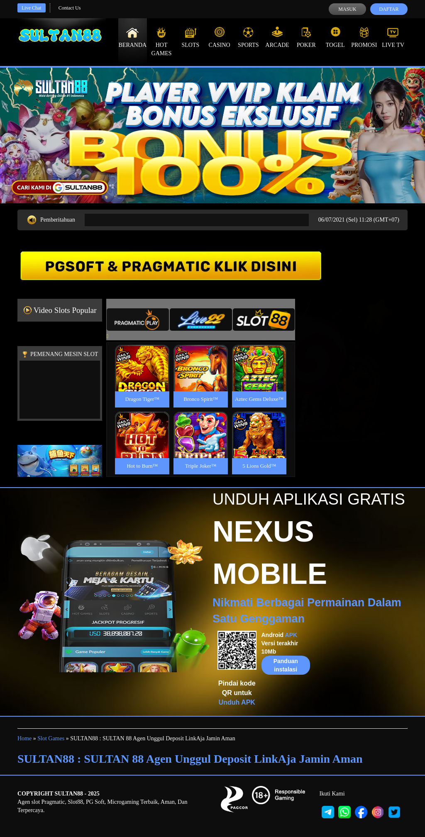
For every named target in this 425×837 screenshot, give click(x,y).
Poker (306, 37)
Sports (248, 37)
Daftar (388, 9)
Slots (190, 37)
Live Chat (32, 8)
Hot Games (161, 41)
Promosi (364, 37)
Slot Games (50, 738)
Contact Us (70, 8)
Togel (335, 37)
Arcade (277, 37)
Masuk (347, 9)
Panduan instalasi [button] (286, 665)
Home (24, 738)
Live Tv (393, 37)
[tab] (138, 319)
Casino (219, 37)
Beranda (133, 37)
